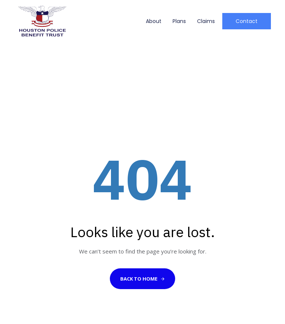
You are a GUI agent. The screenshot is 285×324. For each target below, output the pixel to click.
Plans (179, 21)
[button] (246, 21)
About (153, 21)
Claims (206, 21)
